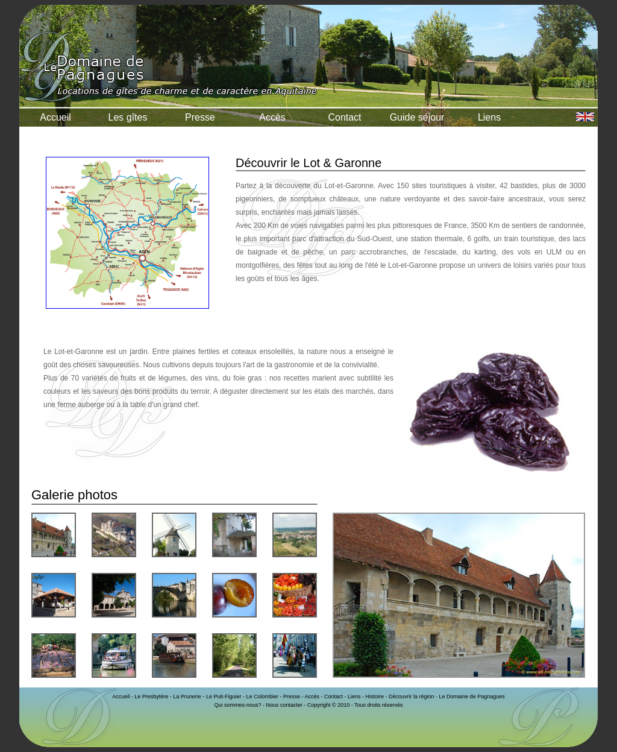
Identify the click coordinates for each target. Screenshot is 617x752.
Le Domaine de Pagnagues (472, 697)
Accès (272, 117)
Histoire (375, 697)
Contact (344, 117)
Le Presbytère (151, 697)
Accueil (55, 117)
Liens (489, 117)
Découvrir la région (411, 697)
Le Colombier (262, 697)
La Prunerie (187, 697)
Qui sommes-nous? (237, 705)
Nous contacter (284, 705)
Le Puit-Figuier (224, 697)
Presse (200, 117)
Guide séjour (417, 117)
